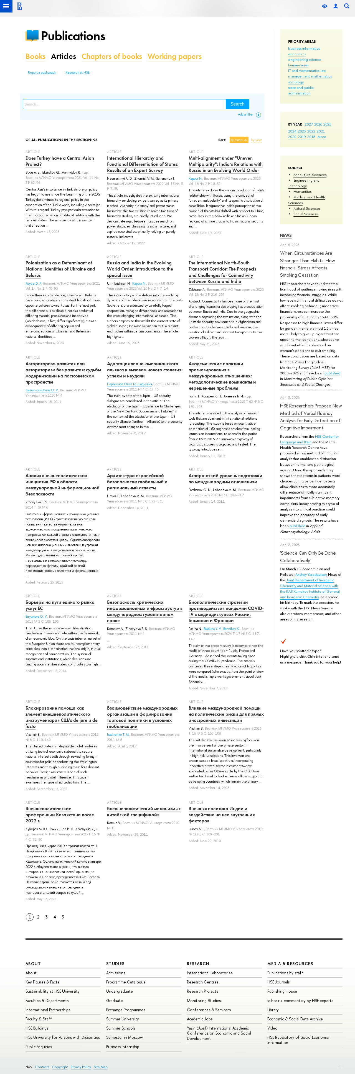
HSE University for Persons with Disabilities (63, 1037)
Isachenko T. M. (118, 734)
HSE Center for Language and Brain (309, 439)
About (33, 963)
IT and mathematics (303, 70)
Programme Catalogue (126, 982)
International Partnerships (48, 1009)
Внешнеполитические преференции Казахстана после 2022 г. (60, 814)
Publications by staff (285, 972)
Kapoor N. (195, 178)
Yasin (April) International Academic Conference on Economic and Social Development (219, 1033)
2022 (311, 131)
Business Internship (122, 1046)
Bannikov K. (231, 629)
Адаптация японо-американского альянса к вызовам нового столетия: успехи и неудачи (144, 369)
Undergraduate (119, 991)
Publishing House (282, 991)
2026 (318, 124)
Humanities (302, 191)
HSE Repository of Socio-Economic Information (298, 1040)
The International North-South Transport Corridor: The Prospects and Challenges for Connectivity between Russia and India (222, 272)
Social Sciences (305, 213)
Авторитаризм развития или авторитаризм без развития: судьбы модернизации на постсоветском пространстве (63, 372)
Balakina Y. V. (213, 629)
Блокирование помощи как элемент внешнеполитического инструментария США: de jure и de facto (62, 717)
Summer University (122, 1019)
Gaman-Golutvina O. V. (42, 390)
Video (272, 1028)
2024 (292, 131)
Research (198, 963)
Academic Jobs (199, 1019)
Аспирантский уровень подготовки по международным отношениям (225, 478)
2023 (302, 131)
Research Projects (202, 991)
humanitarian (298, 64)
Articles (63, 56)
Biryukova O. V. (36, 616)
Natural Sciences (306, 208)
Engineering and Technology (304, 183)
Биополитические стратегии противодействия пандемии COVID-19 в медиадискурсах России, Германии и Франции (226, 611)
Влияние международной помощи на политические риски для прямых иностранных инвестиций (226, 714)
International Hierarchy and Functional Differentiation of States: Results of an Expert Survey (142, 164)
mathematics (321, 76)
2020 (292, 136)
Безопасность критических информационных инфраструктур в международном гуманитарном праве (144, 611)
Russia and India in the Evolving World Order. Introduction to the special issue (140, 269)
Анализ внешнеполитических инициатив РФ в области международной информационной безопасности (63, 484)
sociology (296, 81)
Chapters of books (112, 56)
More (322, 136)
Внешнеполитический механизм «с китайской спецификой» (144, 811)
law (323, 70)
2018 (311, 136)
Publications (73, 35)
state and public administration (301, 90)
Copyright (60, 1067)
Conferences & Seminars (209, 1009)
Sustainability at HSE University (53, 991)
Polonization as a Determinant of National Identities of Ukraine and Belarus (60, 269)
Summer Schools (120, 1028)
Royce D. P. (34, 283)
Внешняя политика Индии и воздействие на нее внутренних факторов (222, 814)
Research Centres (202, 982)
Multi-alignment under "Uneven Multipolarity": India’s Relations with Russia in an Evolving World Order (226, 164)
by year (256, 140)
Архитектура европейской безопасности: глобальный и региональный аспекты (137, 481)
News (286, 235)
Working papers (175, 56)
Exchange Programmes (125, 1009)
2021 (321, 131)
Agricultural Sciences (309, 174)
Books (35, 56)
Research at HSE (77, 72)
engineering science (304, 59)
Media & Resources (290, 963)
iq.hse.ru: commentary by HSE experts (300, 1000)
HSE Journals (278, 982)
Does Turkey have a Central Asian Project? (60, 161)
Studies (115, 963)
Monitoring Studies (204, 1000)
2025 (327, 124)
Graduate (114, 1000)
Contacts (42, 1067)
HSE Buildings (37, 1028)
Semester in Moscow (124, 1037)
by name (236, 140)
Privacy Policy (81, 1067)
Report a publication (42, 72)
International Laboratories (209, 972)
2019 (302, 136)
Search (237, 104)
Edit (340, 1066)
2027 (309, 124)
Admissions (115, 972)
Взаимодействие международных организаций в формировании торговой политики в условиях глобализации (142, 717)
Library (273, 1009)
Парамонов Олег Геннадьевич (129, 384)
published (332, 372)
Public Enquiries (39, 1046)
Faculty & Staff (39, 1019)
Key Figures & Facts (42, 982)
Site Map (101, 1067)
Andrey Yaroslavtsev (310, 574)
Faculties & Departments (47, 1000)
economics (297, 53)
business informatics (304, 48)
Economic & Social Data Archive (295, 1019)
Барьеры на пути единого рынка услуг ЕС (60, 605)
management (299, 76)
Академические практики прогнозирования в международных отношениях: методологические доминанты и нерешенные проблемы (222, 375)
